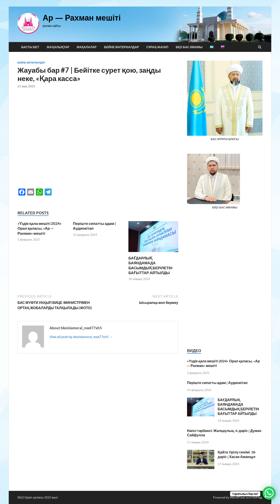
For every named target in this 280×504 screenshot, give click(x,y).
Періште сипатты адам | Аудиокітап (217, 383)
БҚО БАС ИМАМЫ (189, 47)
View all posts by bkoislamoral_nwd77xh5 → (81, 337)
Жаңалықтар (58, 47)
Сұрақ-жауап (157, 47)
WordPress (237, 497)
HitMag (257, 497)
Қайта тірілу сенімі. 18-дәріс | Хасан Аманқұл (237, 454)
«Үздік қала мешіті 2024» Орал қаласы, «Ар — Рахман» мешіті (39, 228)
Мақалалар (86, 47)
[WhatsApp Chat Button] (269, 493)
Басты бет (30, 47)
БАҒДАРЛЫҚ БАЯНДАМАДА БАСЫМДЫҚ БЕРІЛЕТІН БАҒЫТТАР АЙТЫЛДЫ (150, 265)
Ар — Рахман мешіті (82, 17)
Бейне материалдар (121, 47)
